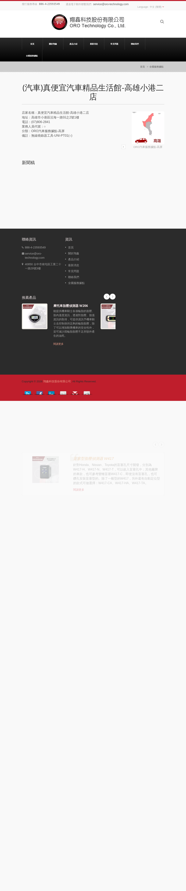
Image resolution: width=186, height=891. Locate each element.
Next (113, 297)
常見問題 (114, 44)
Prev (107, 297)
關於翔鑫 (53, 44)
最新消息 (94, 44)
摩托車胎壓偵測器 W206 (70, 306)
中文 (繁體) (155, 7)
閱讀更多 (58, 343)
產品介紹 (73, 44)
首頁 (32, 44)
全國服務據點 (32, 55)
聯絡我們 (135, 44)
